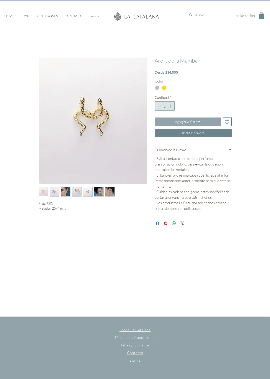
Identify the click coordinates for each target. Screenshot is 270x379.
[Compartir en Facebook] (157, 223)
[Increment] (170, 106)
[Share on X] (182, 223)
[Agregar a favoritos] (227, 122)
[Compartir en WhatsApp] (174, 223)
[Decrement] (158, 106)
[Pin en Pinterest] (165, 223)
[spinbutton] (164, 106)
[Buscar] (207, 15)
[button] (26, 16)
